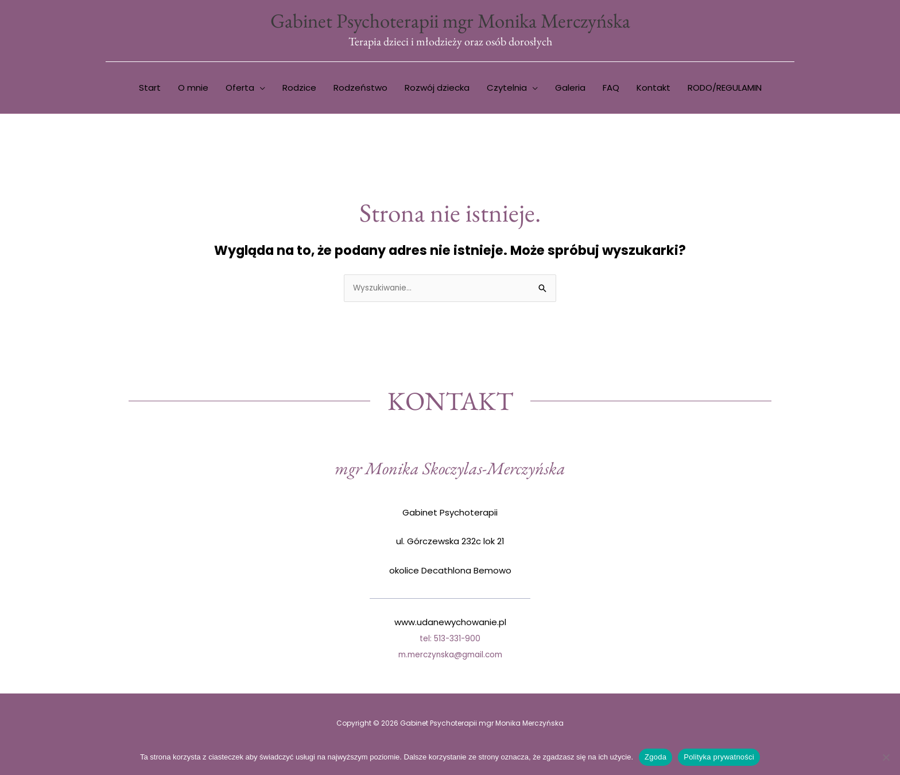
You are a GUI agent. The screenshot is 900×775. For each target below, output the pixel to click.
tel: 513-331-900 (450, 642)
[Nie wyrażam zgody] (885, 757)
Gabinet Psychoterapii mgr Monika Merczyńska (450, 21)
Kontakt (653, 90)
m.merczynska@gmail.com (450, 658)
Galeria (570, 90)
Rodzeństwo (360, 90)
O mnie (193, 90)
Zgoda (655, 757)
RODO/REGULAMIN (725, 90)
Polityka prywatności (719, 757)
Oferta (240, 90)
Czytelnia (507, 90)
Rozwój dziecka (437, 90)
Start (150, 90)
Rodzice (299, 90)
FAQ (611, 90)
